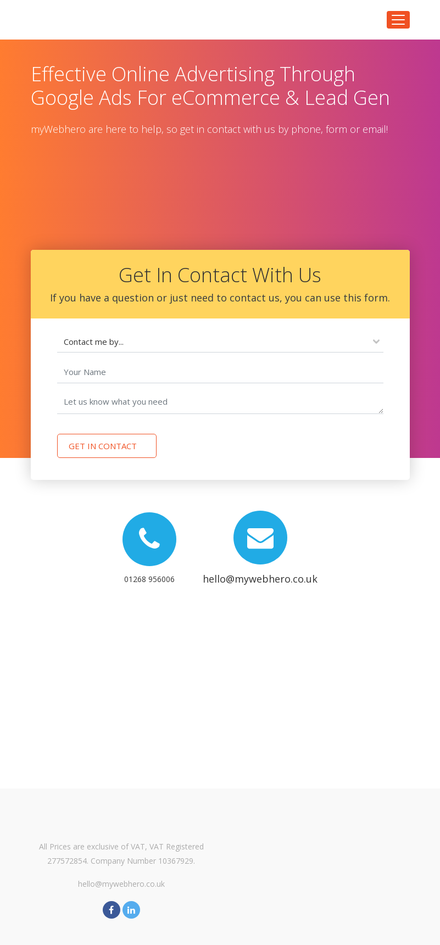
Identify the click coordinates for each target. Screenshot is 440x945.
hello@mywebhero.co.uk (121, 884)
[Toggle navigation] (398, 20)
